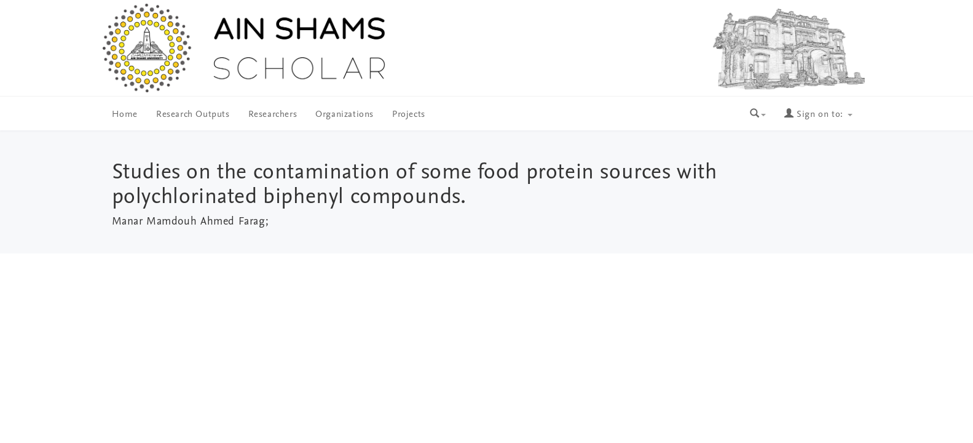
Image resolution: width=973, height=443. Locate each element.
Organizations (344, 114)
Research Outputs (193, 114)
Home (125, 114)
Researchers (272, 114)
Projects (408, 114)
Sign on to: (818, 114)
